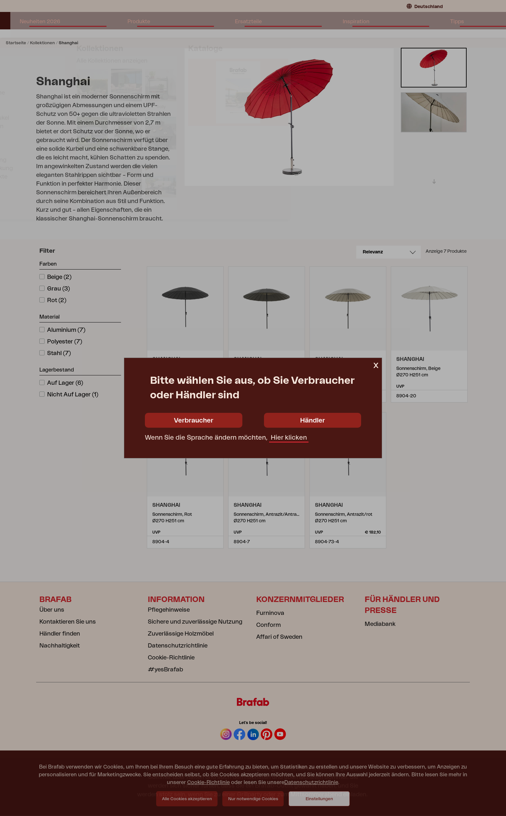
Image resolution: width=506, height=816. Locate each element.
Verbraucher (193, 420)
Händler (312, 420)
